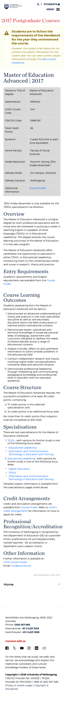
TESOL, (12, 440)
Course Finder (38, 188)
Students (51, 4)
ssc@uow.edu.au (21, 565)
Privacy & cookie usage (18, 685)
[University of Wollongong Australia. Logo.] (13, 6)
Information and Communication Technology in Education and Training (31, 453)
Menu (53, 9)
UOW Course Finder (15, 562)
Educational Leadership (23, 447)
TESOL (12, 472)
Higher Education (19, 468)
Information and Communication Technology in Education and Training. (31, 478)
